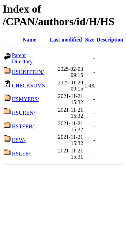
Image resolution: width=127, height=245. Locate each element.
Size (89, 40)
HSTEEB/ (23, 126)
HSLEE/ (21, 154)
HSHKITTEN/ (28, 72)
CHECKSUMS (28, 85)
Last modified (66, 40)
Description (110, 40)
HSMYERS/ (25, 99)
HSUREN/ (23, 113)
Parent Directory (22, 58)
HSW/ (18, 140)
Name (29, 40)
